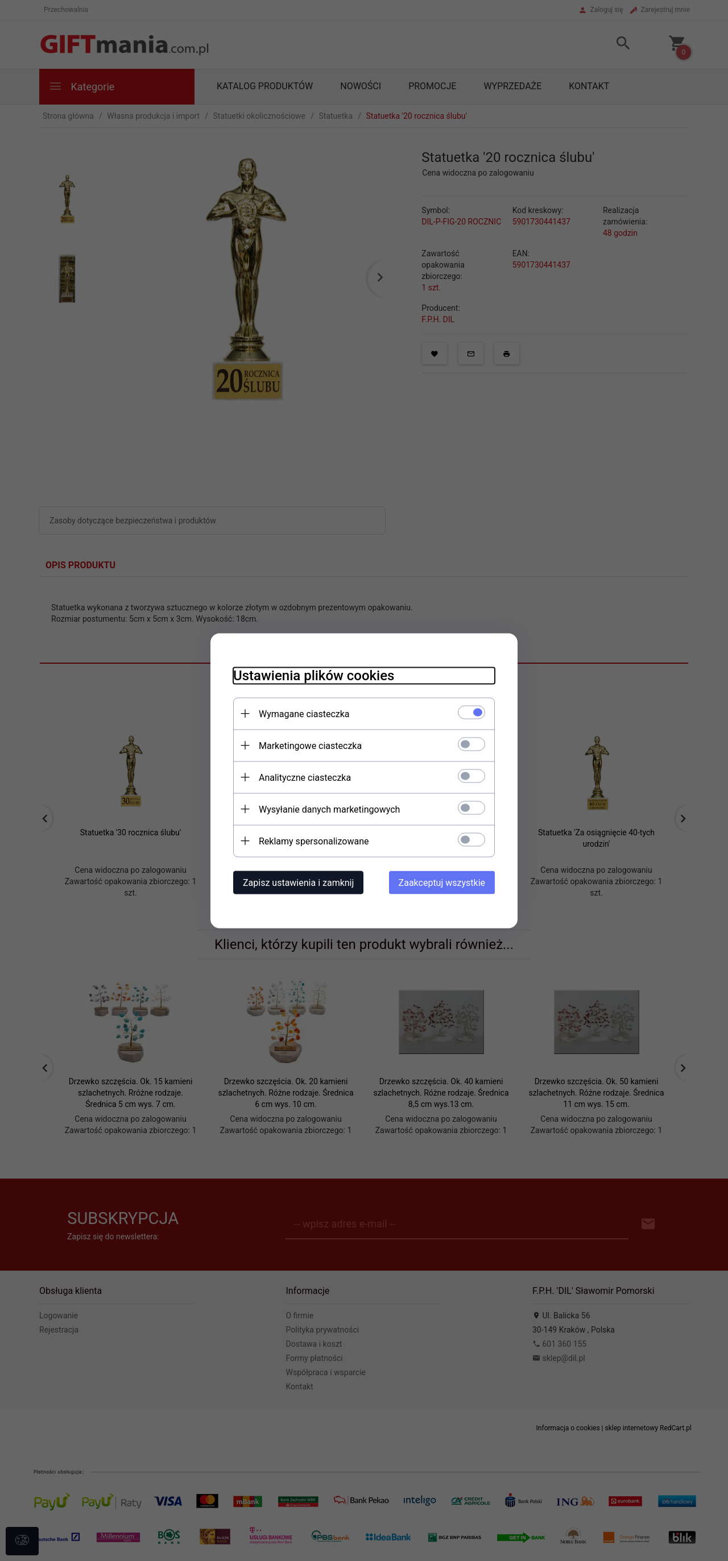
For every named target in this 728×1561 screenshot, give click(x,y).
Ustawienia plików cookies (313, 675)
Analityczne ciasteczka (305, 777)
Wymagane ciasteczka (304, 713)
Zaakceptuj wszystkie (442, 882)
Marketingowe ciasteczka (310, 745)
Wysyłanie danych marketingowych (329, 809)
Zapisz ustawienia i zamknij (298, 882)
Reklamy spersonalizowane (314, 840)
